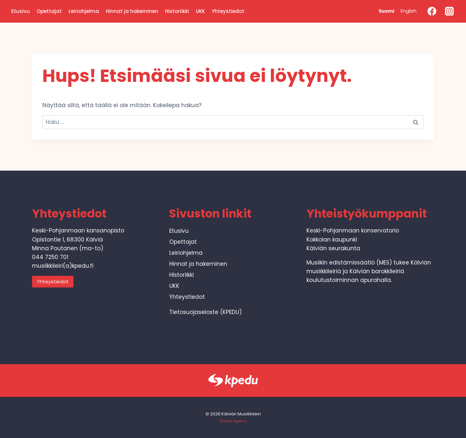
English (408, 11)
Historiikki (177, 11)
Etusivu (20, 11)
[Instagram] (449, 11)
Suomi (386, 11)
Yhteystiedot (228, 11)
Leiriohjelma (84, 11)
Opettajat (49, 11)
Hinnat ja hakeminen (132, 11)
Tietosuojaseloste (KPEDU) (205, 312)
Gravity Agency (233, 420)
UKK (200, 11)
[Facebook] (431, 11)
